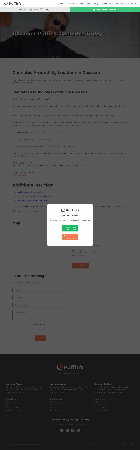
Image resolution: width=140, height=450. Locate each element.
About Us (72, 4)
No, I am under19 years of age (70, 237)
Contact (131, 4)
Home (61, 4)
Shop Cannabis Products (104, 9)
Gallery (106, 4)
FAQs (96, 4)
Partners (85, 4)
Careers (119, 4)
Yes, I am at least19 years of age (70, 228)
